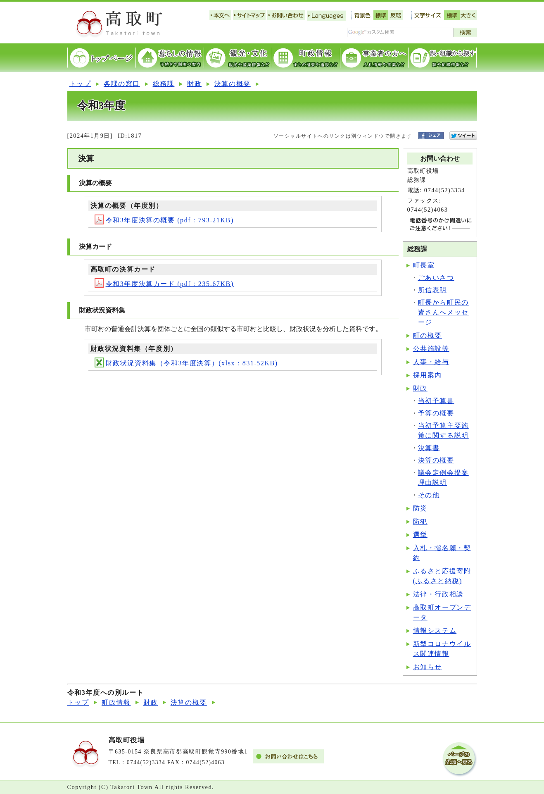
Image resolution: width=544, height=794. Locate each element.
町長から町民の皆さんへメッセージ (443, 312)
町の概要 (427, 335)
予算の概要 (436, 413)
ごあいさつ (436, 277)
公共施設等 (431, 348)
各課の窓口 (122, 83)
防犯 (420, 521)
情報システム (435, 630)
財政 (194, 83)
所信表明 (432, 289)
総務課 (164, 83)
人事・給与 (431, 361)
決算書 (429, 447)
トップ (80, 83)
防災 (420, 508)
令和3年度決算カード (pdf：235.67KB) (164, 283)
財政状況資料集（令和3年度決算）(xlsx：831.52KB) (186, 363)
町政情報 (116, 702)
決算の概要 (232, 83)
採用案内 (427, 375)
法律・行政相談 (438, 594)
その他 (429, 494)
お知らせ (427, 666)
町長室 (424, 265)
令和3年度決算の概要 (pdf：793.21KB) (164, 220)
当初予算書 (436, 400)
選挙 (420, 534)
